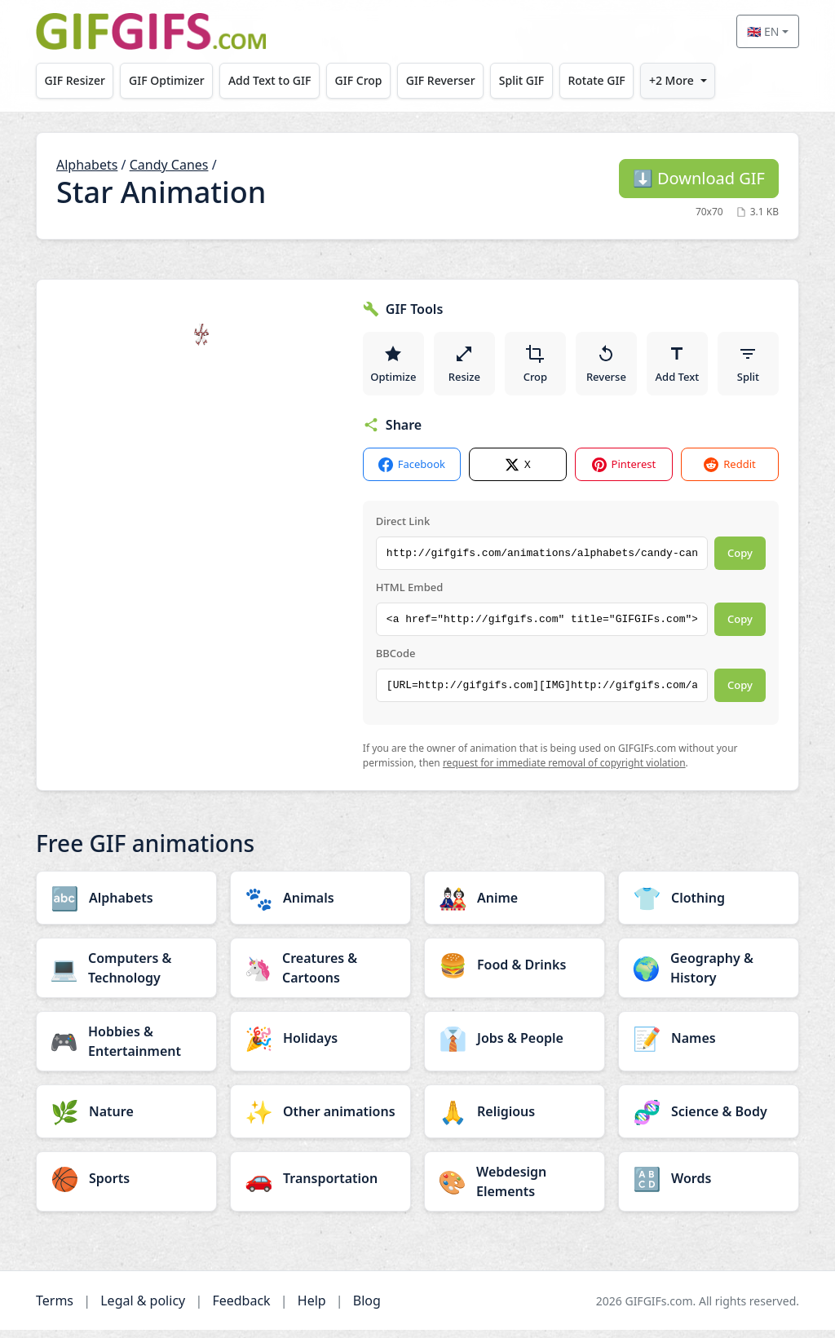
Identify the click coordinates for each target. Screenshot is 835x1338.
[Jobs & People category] (514, 1046)
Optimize (394, 367)
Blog (367, 1309)
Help (312, 1309)
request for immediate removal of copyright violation (564, 771)
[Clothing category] (708, 906)
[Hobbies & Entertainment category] (126, 1049)
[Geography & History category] (708, 976)
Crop (536, 367)
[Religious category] (514, 1119)
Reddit (729, 472)
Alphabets (86, 165)
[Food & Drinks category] (514, 973)
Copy (740, 561)
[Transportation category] (320, 1186)
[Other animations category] (320, 1119)
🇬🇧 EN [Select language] (763, 31)
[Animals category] (320, 906)
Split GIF (521, 80)
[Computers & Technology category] (126, 976)
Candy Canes (169, 165)
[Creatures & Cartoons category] (320, 976)
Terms (54, 1309)
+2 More (671, 80)
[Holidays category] (320, 1046)
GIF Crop (358, 80)
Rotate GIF (596, 80)
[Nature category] (126, 1119)
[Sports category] (126, 1186)
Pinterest (624, 472)
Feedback (241, 1309)
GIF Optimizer (167, 80)
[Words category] (708, 1186)
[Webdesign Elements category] (514, 1189)
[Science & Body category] (708, 1119)
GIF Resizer (75, 80)
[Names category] (708, 1046)
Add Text (678, 367)
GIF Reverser (440, 80)
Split (748, 367)
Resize (465, 367)
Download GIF (699, 178)
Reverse (607, 367)
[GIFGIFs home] (151, 31)
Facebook (411, 472)
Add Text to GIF (269, 80)
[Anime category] (514, 906)
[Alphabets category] (126, 906)
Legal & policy (142, 1309)
